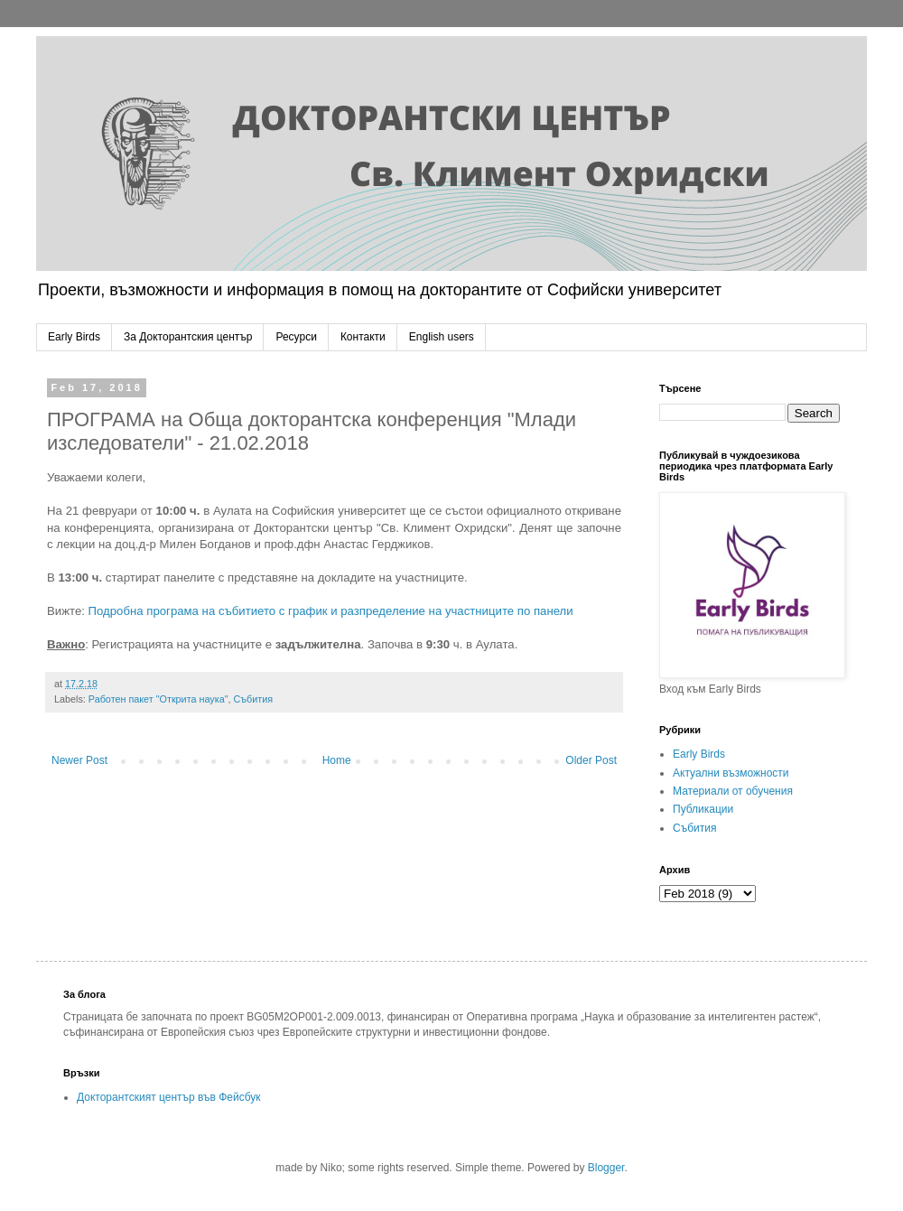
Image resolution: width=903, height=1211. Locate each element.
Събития (254, 699)
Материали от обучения (733, 791)
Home (336, 760)
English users (441, 337)
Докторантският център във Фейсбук (169, 1097)
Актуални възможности (731, 773)
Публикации (703, 809)
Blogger (606, 1167)
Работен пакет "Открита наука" (158, 699)
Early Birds (74, 337)
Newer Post (79, 760)
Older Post (591, 760)
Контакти (363, 337)
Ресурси (295, 337)
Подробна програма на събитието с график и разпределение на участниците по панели (330, 611)
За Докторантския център (188, 337)
